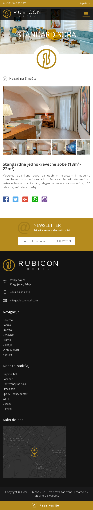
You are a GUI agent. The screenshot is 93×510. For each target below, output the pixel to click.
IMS (36, 495)
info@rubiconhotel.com (24, 300)
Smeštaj (7, 330)
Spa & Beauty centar (15, 394)
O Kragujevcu (11, 349)
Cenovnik (8, 335)
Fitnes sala (9, 389)
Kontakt (7, 354)
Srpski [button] (85, 3)
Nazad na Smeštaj (23, 78)
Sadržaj (7, 325)
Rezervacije (45, 504)
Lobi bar (7, 379)
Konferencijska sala (14, 384)
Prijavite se (64, 241)
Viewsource (52, 495)
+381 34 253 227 (14, 3)
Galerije (7, 344)
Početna (8, 320)
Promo (7, 340)
